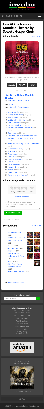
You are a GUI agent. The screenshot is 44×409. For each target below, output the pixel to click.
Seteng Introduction (15, 115)
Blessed (11, 251)
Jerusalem (11, 151)
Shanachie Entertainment (19, 107)
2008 (11, 104)
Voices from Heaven (16, 272)
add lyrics (23, 112)
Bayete (10, 170)
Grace (10, 261)
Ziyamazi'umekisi (14, 125)
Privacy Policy (22, 331)
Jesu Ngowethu (13, 112)
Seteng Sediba (13, 117)
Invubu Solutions (12, 15)
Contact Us (34, 406)
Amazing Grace (13, 167)
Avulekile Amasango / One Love (20, 128)
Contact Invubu (22, 334)
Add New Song (22, 323)
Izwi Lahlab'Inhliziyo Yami (17, 120)
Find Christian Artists (22, 310)
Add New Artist (22, 319)
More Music (36, 36)
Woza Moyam (13, 154)
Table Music (12, 156)
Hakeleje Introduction (16, 159)
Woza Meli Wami (14, 164)
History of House (14, 232)
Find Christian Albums (22, 313)
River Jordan (12, 133)
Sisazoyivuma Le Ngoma (17, 175)
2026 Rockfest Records (22, 391)
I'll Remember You (15, 149)
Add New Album (22, 321)
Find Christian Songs (22, 315)
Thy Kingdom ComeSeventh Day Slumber (22, 362)
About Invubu (22, 329)
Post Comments (13, 212)
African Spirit (13, 248)
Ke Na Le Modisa (14, 122)
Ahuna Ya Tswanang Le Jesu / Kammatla (23, 143)
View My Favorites (22, 196)
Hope (10, 245)
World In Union (13, 172)
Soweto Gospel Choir (18, 100)
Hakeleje (11, 162)
